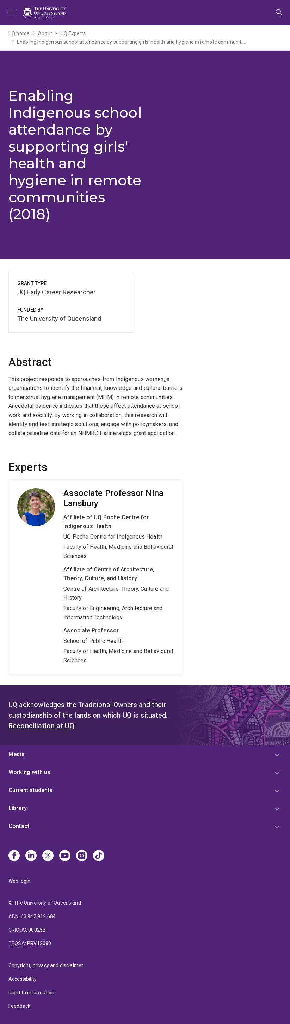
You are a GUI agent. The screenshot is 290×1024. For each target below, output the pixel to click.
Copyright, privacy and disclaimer (45, 965)
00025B (37, 930)
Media (16, 754)
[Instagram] (81, 856)
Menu (11, 12)
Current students (30, 790)
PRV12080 (39, 943)
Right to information (31, 992)
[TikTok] (98, 856)
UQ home (19, 33)
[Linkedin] (31, 856)
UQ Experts (73, 33)
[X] (48, 856)
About (45, 33)
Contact (18, 826)
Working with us (29, 772)
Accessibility (22, 979)
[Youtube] (64, 856)
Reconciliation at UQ (41, 726)
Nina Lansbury (96, 577)
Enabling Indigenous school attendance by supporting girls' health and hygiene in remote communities (131, 42)
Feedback (19, 1006)
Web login (19, 881)
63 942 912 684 (38, 916)
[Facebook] (14, 856)
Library (17, 808)
